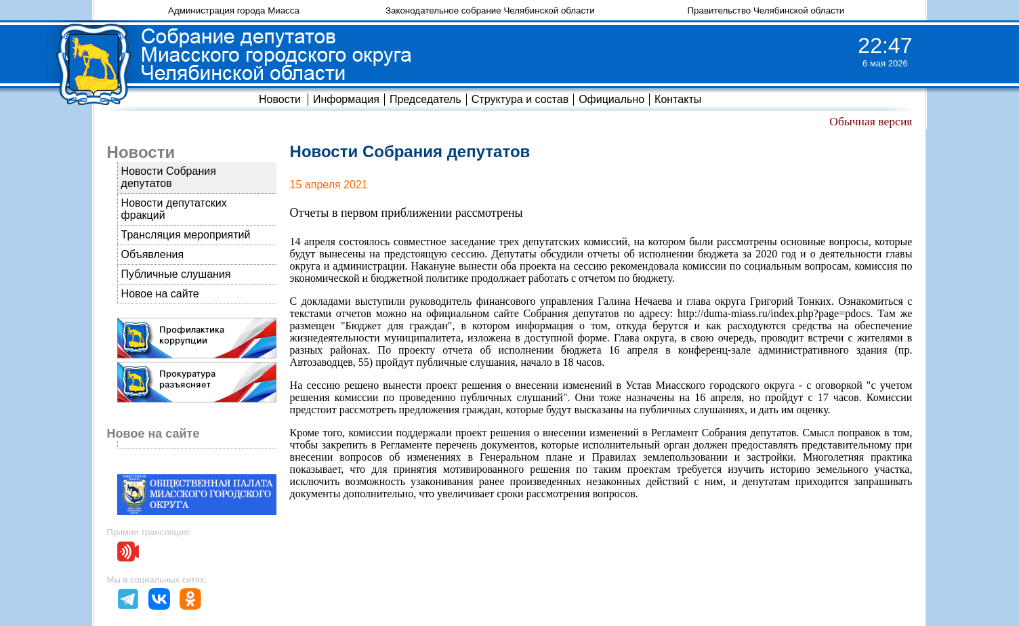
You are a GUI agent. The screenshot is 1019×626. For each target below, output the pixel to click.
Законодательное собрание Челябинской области (490, 10)
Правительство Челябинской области (766, 10)
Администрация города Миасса (233, 10)
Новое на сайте (160, 293)
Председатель (425, 99)
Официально (611, 99)
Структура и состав (520, 99)
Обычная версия (870, 121)
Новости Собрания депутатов (168, 177)
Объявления (152, 254)
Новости (280, 99)
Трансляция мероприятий (186, 235)
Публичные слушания (176, 274)
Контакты (677, 99)
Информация (346, 99)
